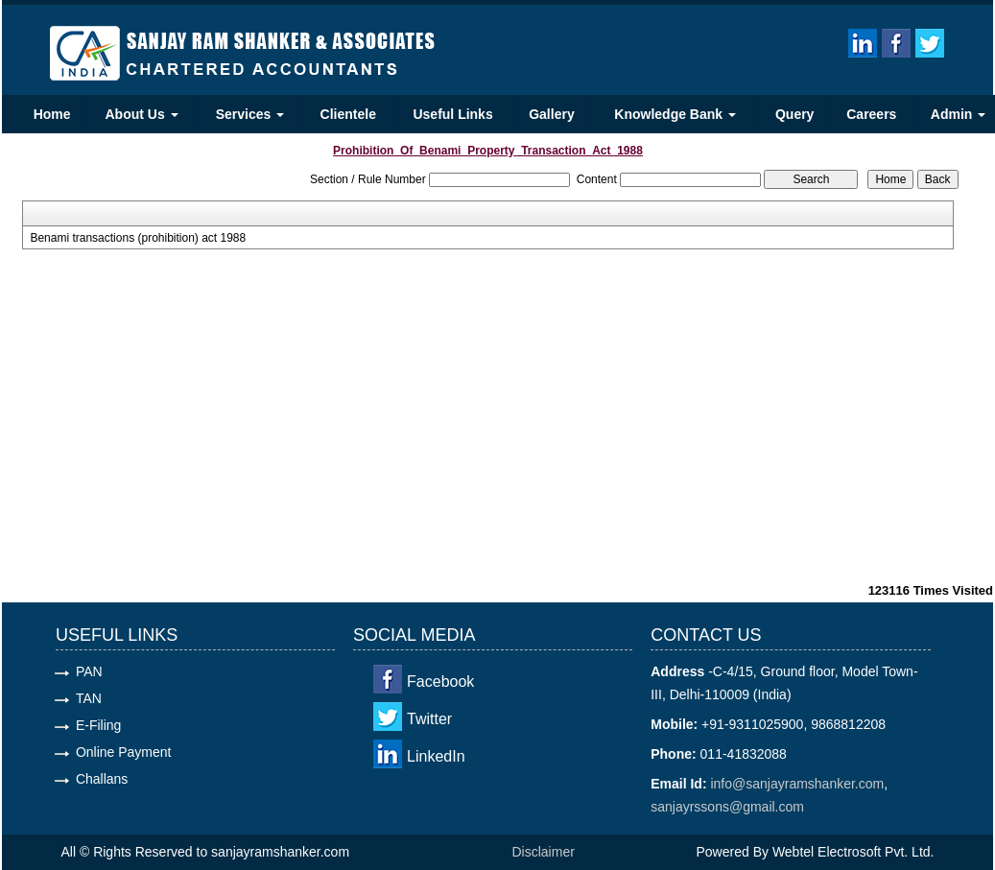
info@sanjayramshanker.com (797, 783)
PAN (89, 671)
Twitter (429, 719)
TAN (89, 698)
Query (794, 114)
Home (52, 114)
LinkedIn (436, 756)
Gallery (551, 114)
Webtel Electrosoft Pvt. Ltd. (853, 851)
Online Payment (124, 752)
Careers (871, 114)
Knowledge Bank (675, 114)
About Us (142, 114)
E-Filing (98, 725)
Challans (102, 779)
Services (250, 114)
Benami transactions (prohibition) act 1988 (138, 238)
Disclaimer (543, 851)
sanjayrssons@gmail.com (727, 806)
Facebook (440, 681)
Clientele (348, 114)
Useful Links (452, 114)
